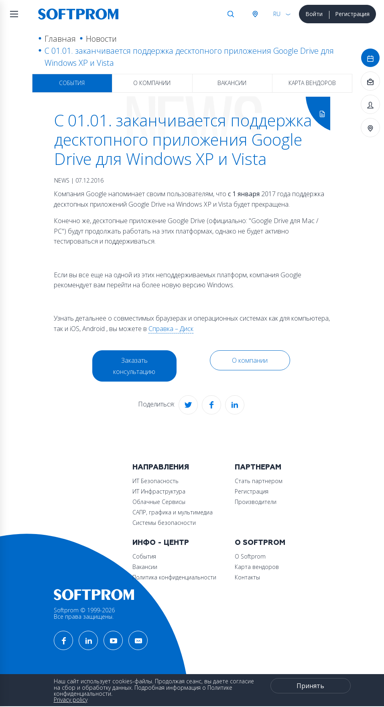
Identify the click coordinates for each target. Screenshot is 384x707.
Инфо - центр (160, 542)
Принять (310, 685)
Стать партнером (258, 481)
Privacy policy (70, 699)
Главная (60, 38)
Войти (314, 14)
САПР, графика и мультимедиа (172, 512)
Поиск (231, 14)
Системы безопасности (164, 522)
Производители (255, 502)
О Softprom (260, 542)
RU (276, 14)
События (72, 83)
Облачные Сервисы (158, 502)
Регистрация (352, 14)
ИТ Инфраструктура (158, 491)
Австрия (255, 14)
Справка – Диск (170, 328)
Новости (101, 38)
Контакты (247, 577)
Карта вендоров (312, 83)
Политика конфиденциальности (174, 577)
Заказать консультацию (134, 366)
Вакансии (231, 83)
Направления (160, 467)
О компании (152, 83)
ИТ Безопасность (155, 481)
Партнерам (258, 467)
